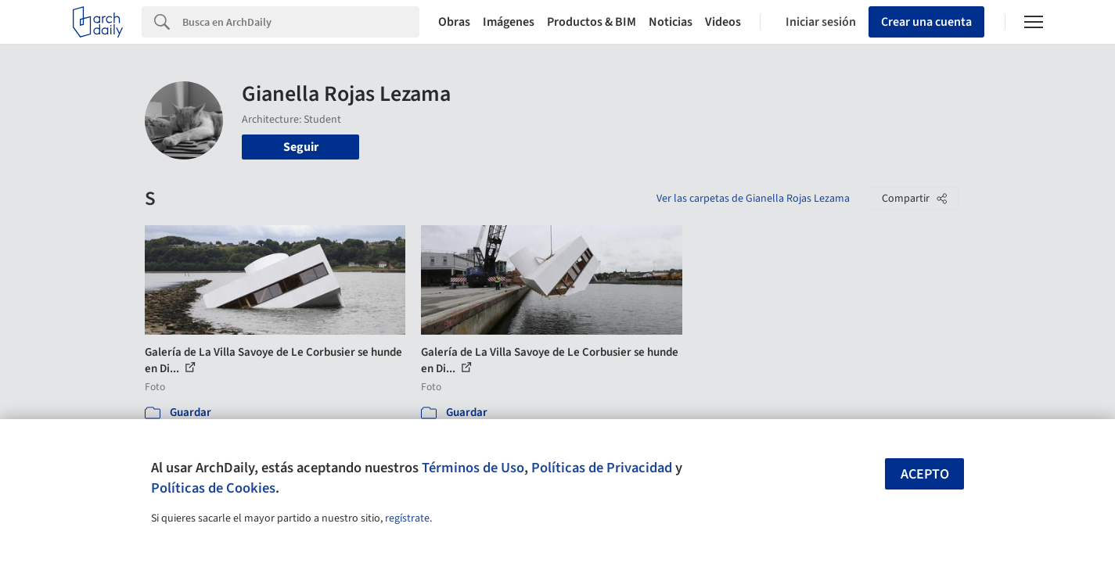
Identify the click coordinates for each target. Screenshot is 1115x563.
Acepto (925, 474)
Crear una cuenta (926, 21)
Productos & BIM (591, 22)
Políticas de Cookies (213, 488)
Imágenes (508, 22)
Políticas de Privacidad (601, 467)
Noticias (670, 22)
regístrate (407, 518)
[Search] (300, 22)
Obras (454, 22)
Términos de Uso (473, 467)
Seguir (300, 147)
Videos (723, 22)
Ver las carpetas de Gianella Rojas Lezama (753, 198)
